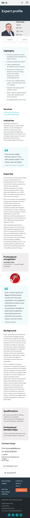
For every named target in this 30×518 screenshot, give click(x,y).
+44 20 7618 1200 (10, 451)
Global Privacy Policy (7, 503)
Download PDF (10, 473)
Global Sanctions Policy (8, 508)
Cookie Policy (5, 506)
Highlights (9, 39)
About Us (18, 483)
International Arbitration (11, 114)
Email (18, 28)
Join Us (18, 486)
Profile (19, 34)
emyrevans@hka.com (13, 448)
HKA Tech (5, 489)
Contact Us (19, 481)
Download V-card (10, 466)
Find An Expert (6, 481)
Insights (4, 483)
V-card (19, 31)
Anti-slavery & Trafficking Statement (12, 511)
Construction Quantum (11, 112)
